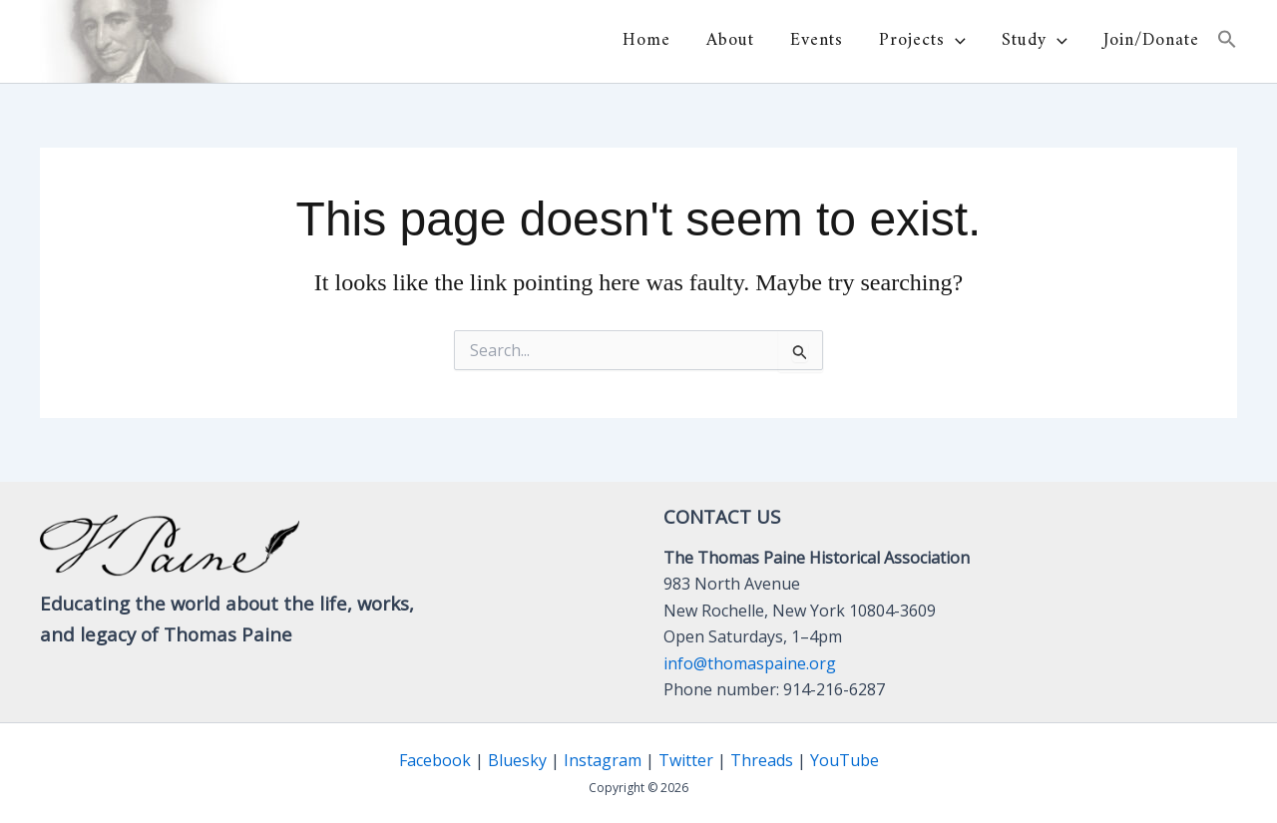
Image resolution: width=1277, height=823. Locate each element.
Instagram (602, 760)
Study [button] (1034, 41)
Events (816, 41)
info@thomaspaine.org (749, 663)
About (730, 41)
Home (646, 41)
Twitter (685, 760)
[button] (955, 41)
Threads (761, 760)
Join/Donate (1151, 41)
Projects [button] (922, 41)
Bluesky (517, 760)
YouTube (844, 760)
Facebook (435, 760)
